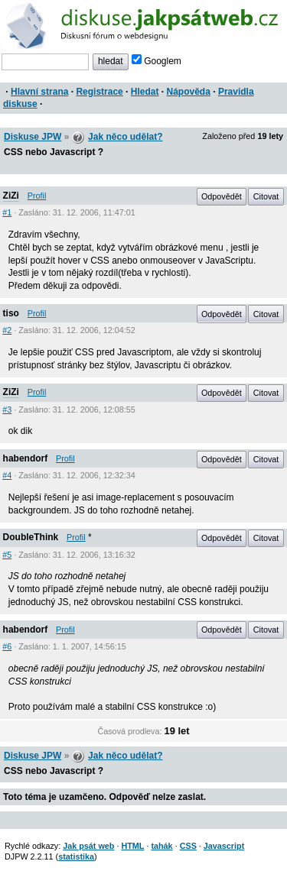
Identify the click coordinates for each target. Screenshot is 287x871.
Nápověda (188, 91)
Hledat (145, 91)
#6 (6, 646)
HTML (132, 845)
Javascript (224, 845)
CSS (188, 845)
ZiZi (11, 195)
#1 (6, 212)
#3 (6, 409)
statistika (76, 856)
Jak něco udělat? (125, 136)
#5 (6, 554)
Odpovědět (221, 196)
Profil (37, 195)
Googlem (156, 61)
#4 (6, 475)
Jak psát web (88, 845)
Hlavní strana (39, 91)
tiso (11, 313)
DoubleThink (31, 537)
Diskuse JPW (32, 136)
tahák (161, 845)
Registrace (99, 91)
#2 (6, 330)
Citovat (266, 196)
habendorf (25, 458)
